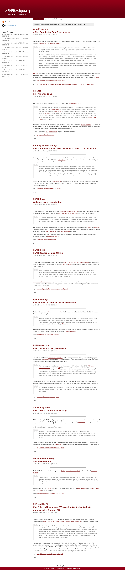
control (62, 447)
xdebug (39, 493)
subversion (46, 135)
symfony (39, 334)
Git (63, 324)
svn (60, 80)
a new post (46, 359)
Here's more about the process (42, 282)
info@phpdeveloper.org (74, 568)
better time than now (53, 236)
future (57, 397)
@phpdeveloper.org (9, 25)
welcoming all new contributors (69, 211)
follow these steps (86, 124)
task (62, 554)
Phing (44, 521)
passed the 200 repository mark (67, 213)
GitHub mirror (55, 109)
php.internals (58, 444)
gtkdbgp (59, 493)
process (57, 80)
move (47, 397)
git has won (81, 422)
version (58, 447)
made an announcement (53, 312)
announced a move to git (55, 358)
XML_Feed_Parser (50, 231)
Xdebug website (82, 488)
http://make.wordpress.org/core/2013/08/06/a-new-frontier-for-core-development (65, 84)
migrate (41, 135)
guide (45, 188)
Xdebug (49, 488)
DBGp (40, 490)
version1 (44, 334)
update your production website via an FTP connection (64, 521)
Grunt (97, 77)
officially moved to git (74, 103)
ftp (55, 554)
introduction (57, 188)
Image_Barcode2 (64, 231)
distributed (53, 447)
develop (64, 80)
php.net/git (47, 113)
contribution (40, 239)
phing (38, 554)
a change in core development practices (49, 43)
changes (49, 80)
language (49, 188)
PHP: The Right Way (79, 24)
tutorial (42, 554)
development (43, 80)
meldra (89, 227)
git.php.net (58, 111)
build (53, 80)
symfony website (71, 331)
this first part (61, 160)
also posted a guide (51, 131)
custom (58, 554)
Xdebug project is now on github (70, 471)
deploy (53, 554)
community (52, 397)
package (48, 239)
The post (35, 73)
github (53, 239)
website (54, 493)
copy (57, 334)
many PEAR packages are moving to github (76, 262)
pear (45, 239)
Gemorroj (97, 227)
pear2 (70, 264)
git (37, 135)
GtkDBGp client (94, 488)
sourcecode (40, 188)
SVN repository (56, 181)
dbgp (62, 493)
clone (52, 135)
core (38, 80)
